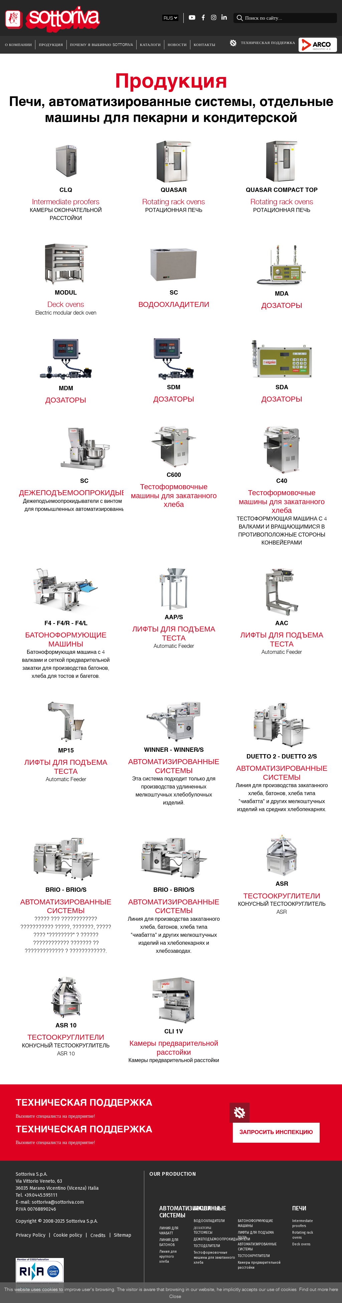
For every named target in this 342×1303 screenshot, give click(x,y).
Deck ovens (301, 1244)
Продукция (51, 44)
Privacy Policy (30, 1235)
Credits (98, 1235)
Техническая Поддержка (262, 43)
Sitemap (122, 1235)
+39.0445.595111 (40, 1195)
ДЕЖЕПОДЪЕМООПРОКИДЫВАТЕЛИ (216, 1239)
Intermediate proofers (302, 1223)
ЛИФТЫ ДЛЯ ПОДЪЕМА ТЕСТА (256, 1235)
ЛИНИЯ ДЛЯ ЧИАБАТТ (168, 1230)
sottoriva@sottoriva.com (58, 1202)
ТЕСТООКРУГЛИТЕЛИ (254, 1256)
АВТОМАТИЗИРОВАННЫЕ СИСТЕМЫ (257, 1246)
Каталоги (150, 44)
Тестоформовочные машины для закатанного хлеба (214, 1258)
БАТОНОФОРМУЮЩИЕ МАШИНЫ (255, 1223)
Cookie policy (67, 1235)
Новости (177, 44)
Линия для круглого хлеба (168, 1257)
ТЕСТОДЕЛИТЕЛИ (207, 1246)
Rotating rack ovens (302, 1235)
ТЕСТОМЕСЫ (203, 1233)
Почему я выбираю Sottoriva (101, 44)
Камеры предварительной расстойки (259, 1265)
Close (175, 1296)
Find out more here (318, 1289)
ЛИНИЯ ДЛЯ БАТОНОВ (168, 1242)
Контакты (204, 44)
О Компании (18, 44)
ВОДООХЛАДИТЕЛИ (209, 1221)
